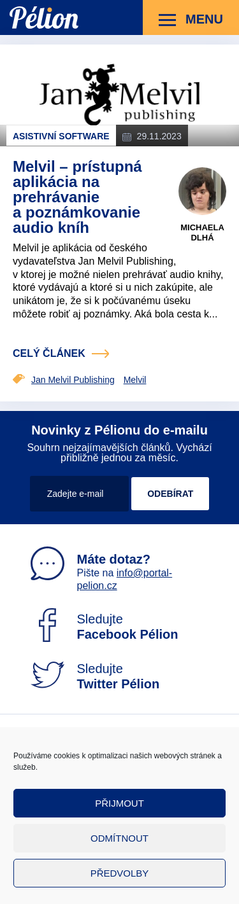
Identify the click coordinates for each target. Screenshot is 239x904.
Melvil (135, 380)
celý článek (49, 353)
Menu (191, 20)
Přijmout (119, 803)
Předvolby (120, 873)
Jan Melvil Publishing (73, 380)
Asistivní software (61, 136)
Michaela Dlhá (202, 232)
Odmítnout (119, 838)
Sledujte (104, 626)
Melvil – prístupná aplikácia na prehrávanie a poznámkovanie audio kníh (77, 197)
